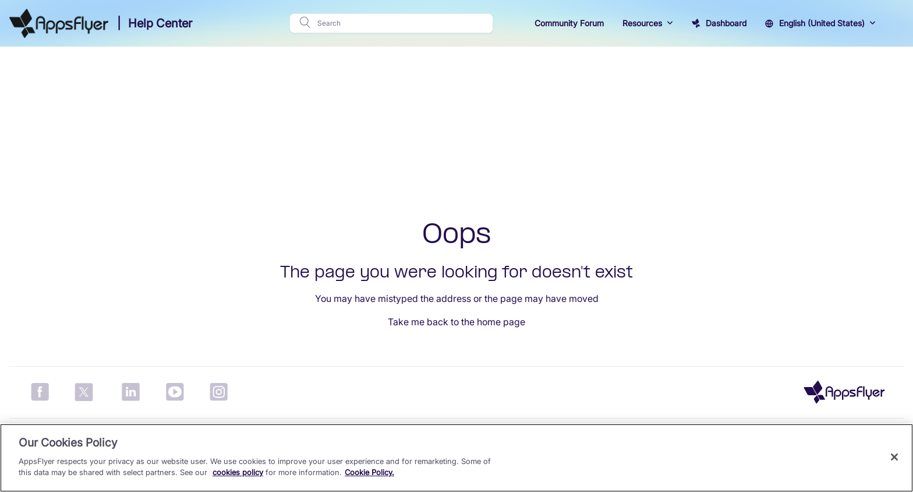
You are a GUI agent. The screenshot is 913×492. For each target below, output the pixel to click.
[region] (456, 458)
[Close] (894, 457)
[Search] (401, 23)
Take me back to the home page (456, 322)
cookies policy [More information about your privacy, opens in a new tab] (238, 472)
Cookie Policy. (369, 472)
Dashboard (726, 23)
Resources (642, 23)
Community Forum (569, 23)
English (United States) (822, 23)
